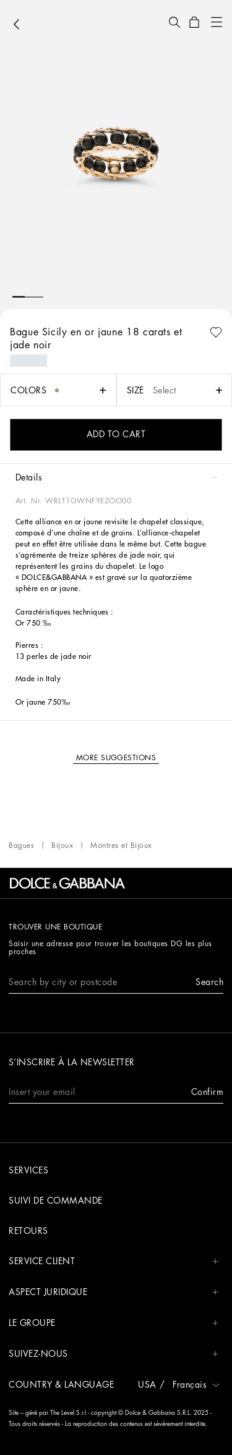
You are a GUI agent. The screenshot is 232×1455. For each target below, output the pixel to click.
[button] (174, 22)
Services (28, 1170)
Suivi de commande (56, 1200)
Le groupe (113, 1323)
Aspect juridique (113, 1292)
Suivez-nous (113, 1354)
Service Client (113, 1261)
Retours (28, 1230)
